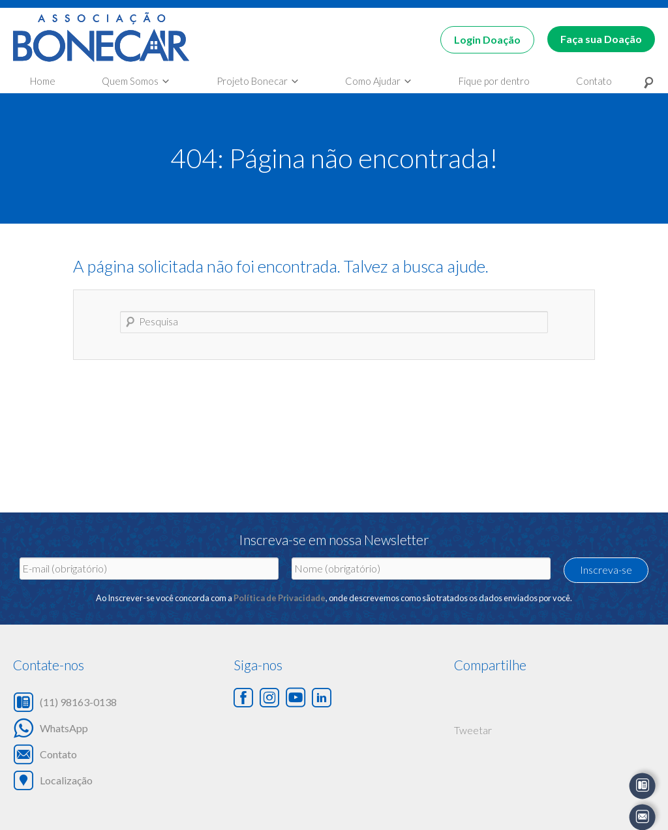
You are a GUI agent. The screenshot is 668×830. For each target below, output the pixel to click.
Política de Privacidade (280, 598)
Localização (66, 780)
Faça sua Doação (601, 39)
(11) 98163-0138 (78, 701)
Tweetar (473, 730)
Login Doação (487, 39)
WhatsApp (64, 728)
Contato (58, 754)
